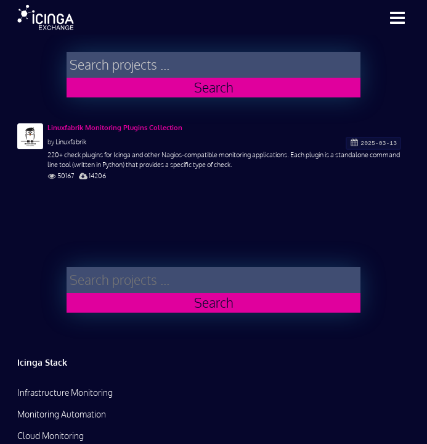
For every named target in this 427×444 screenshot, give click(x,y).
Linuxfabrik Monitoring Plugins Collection (114, 127)
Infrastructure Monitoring (65, 392)
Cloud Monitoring (50, 435)
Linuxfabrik (70, 142)
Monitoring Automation (61, 414)
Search (214, 87)
